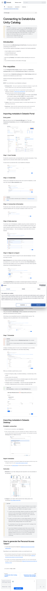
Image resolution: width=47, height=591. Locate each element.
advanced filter (15, 465)
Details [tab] (23, 288)
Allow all (38, 304)
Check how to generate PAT (19, 91)
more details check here (16, 500)
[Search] (34, 2)
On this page (6, 12)
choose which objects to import (21, 462)
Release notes (18, 2)
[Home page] (4, 7)
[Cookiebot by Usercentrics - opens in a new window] (40, 285)
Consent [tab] (8, 288)
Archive (9, 586)
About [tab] (39, 288)
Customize (23, 304)
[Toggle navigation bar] (2, 2)
